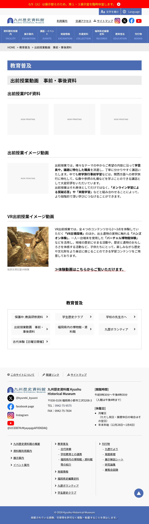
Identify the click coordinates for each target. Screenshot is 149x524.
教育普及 (63, 444)
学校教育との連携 (71, 454)
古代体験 (66, 449)
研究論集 (110, 464)
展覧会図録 (111, 470)
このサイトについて (22, 375)
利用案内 (62, 21)
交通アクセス (83, 21)
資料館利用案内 (22, 451)
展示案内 (18, 458)
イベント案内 (21, 465)
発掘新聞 (110, 454)
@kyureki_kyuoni (22, 398)
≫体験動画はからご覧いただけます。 (90, 269)
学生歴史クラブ (67, 492)
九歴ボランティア (68, 485)
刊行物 (106, 444)
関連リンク (52, 375)
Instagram (17, 415)
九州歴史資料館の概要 (26, 444)
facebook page (20, 406)
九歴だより (111, 449)
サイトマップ (105, 21)
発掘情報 (63, 471)
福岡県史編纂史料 (68, 478)
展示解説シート (114, 459)
